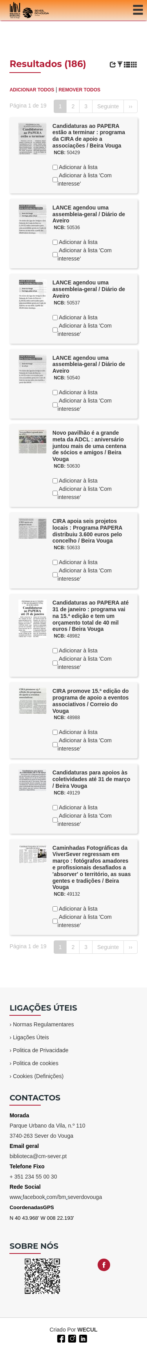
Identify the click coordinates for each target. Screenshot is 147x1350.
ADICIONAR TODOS (31, 90)
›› (130, 106)
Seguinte (108, 106)
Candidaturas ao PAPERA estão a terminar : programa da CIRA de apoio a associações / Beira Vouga (89, 136)
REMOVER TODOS (79, 90)
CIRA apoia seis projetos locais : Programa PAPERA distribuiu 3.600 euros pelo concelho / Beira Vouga (87, 531)
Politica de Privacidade (41, 1050)
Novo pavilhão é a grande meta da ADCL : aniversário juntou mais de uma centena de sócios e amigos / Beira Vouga (89, 446)
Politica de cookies (35, 1063)
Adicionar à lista (78, 167)
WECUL (87, 1329)
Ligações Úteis (31, 1037)
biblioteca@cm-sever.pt (38, 1156)
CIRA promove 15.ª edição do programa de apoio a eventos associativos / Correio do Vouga (91, 701)
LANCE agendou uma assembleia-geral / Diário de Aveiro (89, 214)
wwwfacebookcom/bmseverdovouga (55, 1197)
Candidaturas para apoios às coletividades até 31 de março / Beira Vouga (91, 779)
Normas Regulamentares (43, 1024)
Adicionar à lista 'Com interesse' (85, 179)
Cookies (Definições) (38, 1076)
